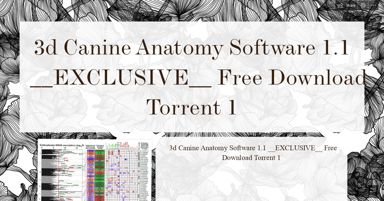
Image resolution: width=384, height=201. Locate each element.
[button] (346, 5)
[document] (192, 100)
